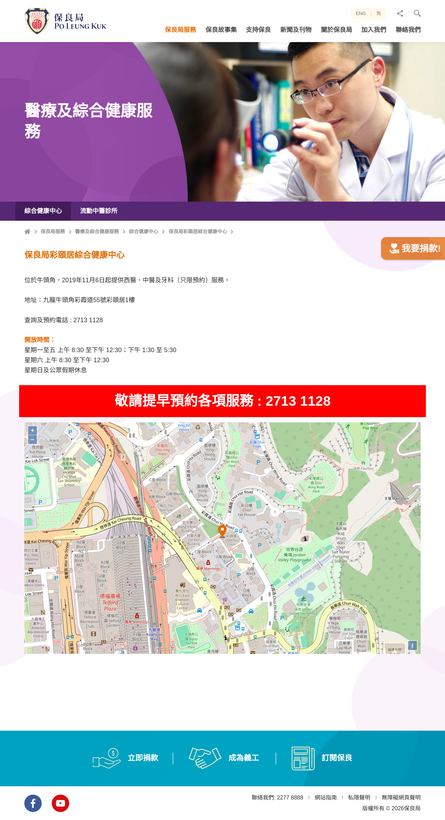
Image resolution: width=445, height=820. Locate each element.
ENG (361, 13)
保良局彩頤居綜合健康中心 (198, 255)
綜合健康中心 (143, 255)
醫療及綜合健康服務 (97, 255)
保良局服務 (53, 255)
